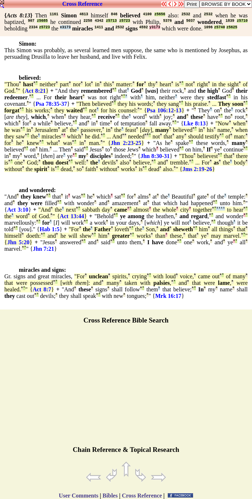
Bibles (110, 495)
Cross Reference (82, 4)
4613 (84, 14)
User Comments (78, 495)
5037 (190, 21)
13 (178, 110)
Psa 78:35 (47, 104)
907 (31, 21)
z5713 (111, 21)
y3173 (154, 27)
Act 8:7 (42, 289)
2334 (33, 27)
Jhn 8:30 (151, 156)
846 (114, 14)
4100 (147, 14)
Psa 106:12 (160, 110)
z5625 (231, 27)
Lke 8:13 (195, 123)
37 (64, 104)
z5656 (159, 14)
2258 (88, 21)
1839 (230, 21)
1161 (54, 14)
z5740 (219, 27)
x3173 (65, 27)
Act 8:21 (35, 91)
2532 (185, 14)
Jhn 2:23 (122, 143)
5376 (167, 21)
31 (167, 156)
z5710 (242, 21)
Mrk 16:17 (168, 296)
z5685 (42, 21)
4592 (143, 27)
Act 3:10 (18, 210)
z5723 (124, 21)
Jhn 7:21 (43, 249)
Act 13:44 (72, 216)
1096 (208, 27)
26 (209, 169)
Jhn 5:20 (18, 242)
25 (138, 143)
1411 (98, 27)
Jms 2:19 (193, 169)
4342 (99, 21)
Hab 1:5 (50, 229)
